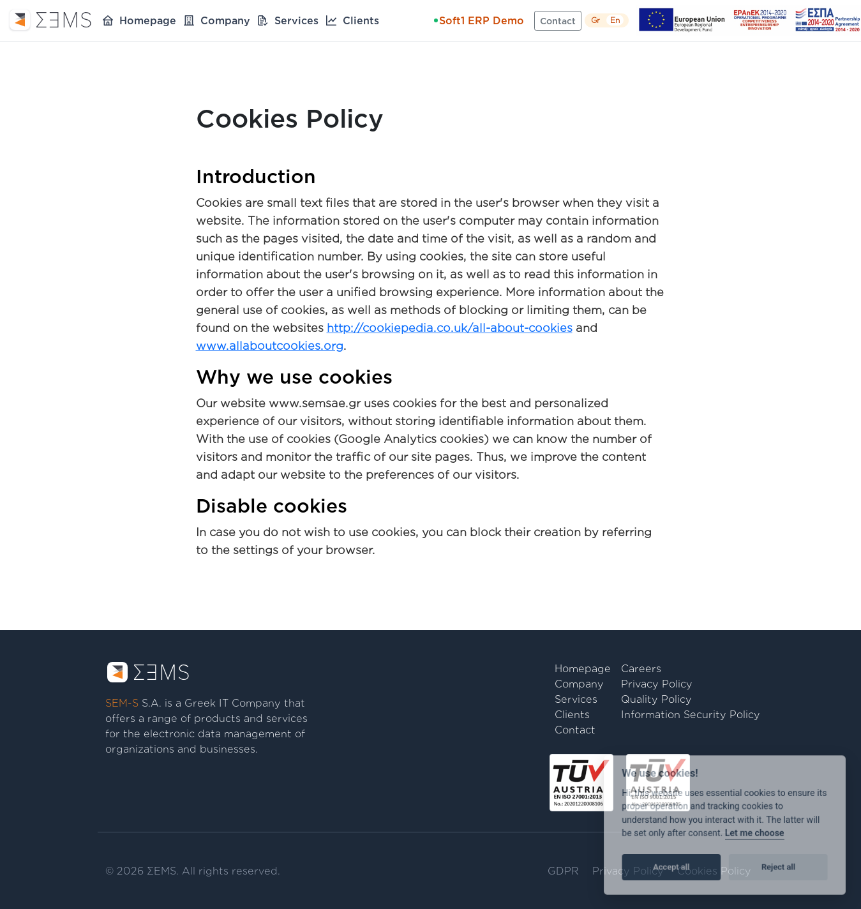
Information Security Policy (690, 714)
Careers (641, 668)
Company (225, 20)
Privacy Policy (657, 683)
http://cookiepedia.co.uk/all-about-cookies (450, 327)
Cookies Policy (714, 870)
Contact (558, 21)
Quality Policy (656, 699)
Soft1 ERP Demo (479, 20)
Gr (595, 20)
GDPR (563, 870)
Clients (361, 20)
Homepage (147, 20)
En (615, 20)
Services (296, 20)
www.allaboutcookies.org (269, 345)
